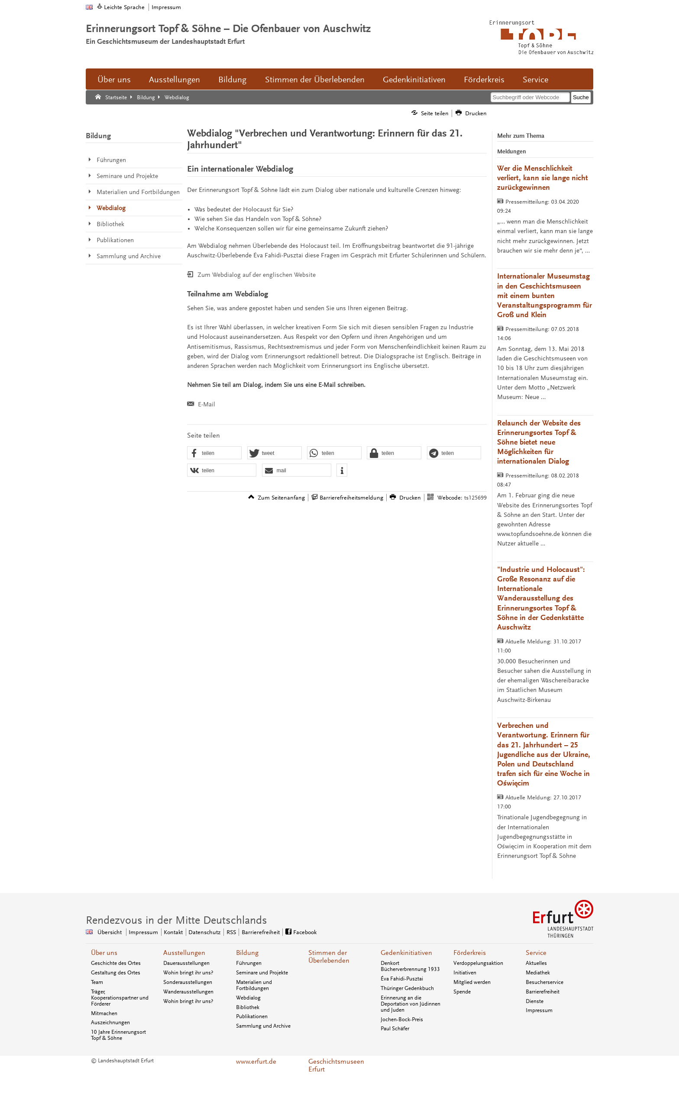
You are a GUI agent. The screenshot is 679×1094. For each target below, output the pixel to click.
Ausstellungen (174, 79)
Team (97, 982)
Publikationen (252, 1016)
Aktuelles (536, 963)
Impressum (166, 7)
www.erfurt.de (256, 1061)
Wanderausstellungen (188, 992)
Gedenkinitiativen (414, 79)
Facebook (305, 932)
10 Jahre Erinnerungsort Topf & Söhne (118, 1035)
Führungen (249, 963)
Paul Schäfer (395, 1029)
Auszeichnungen (110, 1022)
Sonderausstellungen (187, 982)
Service (535, 79)
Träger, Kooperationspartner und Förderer (120, 998)
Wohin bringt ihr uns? (188, 973)
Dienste (534, 1001)
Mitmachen (104, 1013)
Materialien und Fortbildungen (254, 985)
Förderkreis (484, 79)
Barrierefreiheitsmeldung (351, 497)
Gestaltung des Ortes (115, 973)
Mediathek (538, 973)
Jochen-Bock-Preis (402, 1019)
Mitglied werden (472, 982)
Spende (462, 992)
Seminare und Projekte (262, 973)
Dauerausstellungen (186, 963)
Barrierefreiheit (542, 992)
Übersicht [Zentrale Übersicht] (109, 932)
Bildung (232, 79)
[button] (214, 453)
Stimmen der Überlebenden (315, 79)
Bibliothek (247, 1007)
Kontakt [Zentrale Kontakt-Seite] (173, 932)
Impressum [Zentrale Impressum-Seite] (143, 932)
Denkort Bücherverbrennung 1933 (410, 966)
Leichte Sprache (124, 7)
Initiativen (464, 973)
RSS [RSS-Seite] (231, 932)
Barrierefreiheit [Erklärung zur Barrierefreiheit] (261, 932)
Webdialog (248, 998)
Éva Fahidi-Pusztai (402, 979)
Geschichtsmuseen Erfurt (336, 1065)
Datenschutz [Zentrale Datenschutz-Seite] (204, 932)
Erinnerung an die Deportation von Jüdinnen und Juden (410, 1004)
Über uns (114, 79)
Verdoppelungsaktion (478, 963)
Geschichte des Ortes (116, 963)
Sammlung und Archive (263, 1026)
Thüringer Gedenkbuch (407, 988)
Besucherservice (544, 982)
